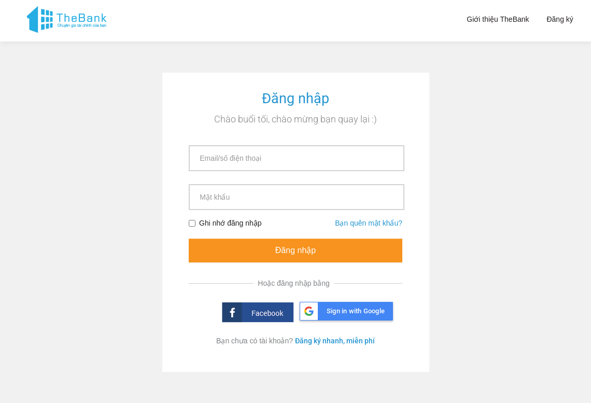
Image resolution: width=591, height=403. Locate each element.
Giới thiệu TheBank (498, 19)
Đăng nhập (295, 250)
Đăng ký (559, 19)
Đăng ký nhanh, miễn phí (335, 341)
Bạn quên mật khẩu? (368, 223)
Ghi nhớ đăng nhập (225, 223)
